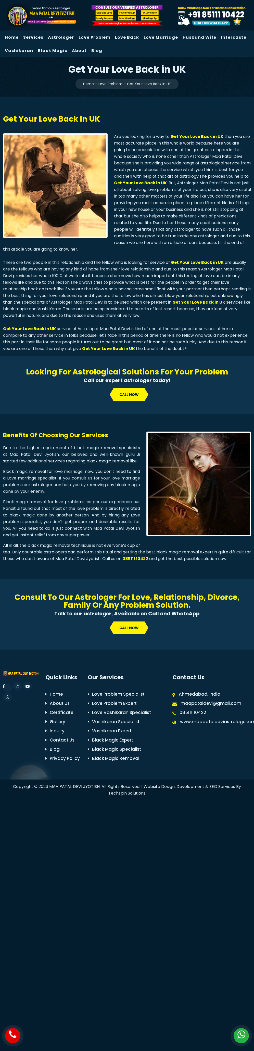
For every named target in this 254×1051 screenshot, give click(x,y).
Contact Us (59, 740)
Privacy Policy (62, 758)
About (79, 51)
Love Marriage (161, 37)
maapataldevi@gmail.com (211, 703)
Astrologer (61, 37)
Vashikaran (19, 51)
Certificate (59, 712)
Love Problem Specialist (116, 694)
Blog (96, 51)
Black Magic (52, 51)
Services (33, 37)
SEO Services (222, 786)
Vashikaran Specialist (113, 722)
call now (129, 394)
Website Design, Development (174, 786)
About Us (57, 703)
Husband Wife (199, 37)
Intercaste (233, 37)
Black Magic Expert (110, 740)
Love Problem (94, 37)
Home (12, 37)
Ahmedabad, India (199, 694)
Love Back (127, 37)
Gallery (55, 722)
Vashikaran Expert (110, 731)
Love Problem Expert (112, 703)
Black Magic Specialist (114, 749)
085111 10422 (135, 559)
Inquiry (55, 731)
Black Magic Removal (113, 758)
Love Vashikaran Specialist (119, 712)
